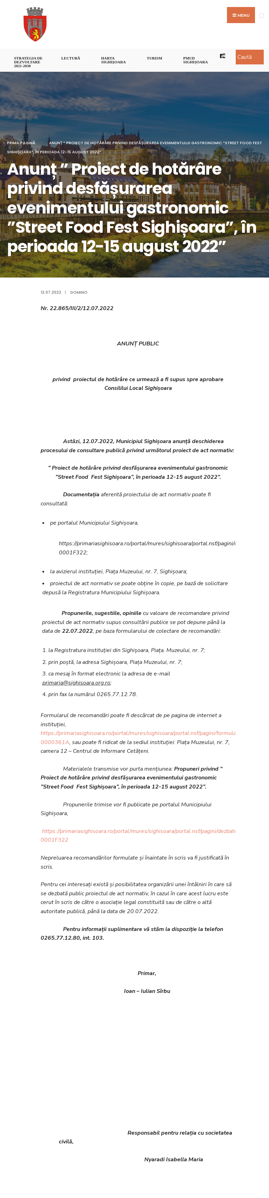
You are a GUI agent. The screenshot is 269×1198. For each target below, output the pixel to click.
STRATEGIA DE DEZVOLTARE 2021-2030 (28, 62)
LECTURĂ (70, 58)
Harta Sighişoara (113, 60)
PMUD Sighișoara (195, 60)
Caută (244, 57)
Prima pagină (21, 143)
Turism (154, 58)
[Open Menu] (261, 15)
